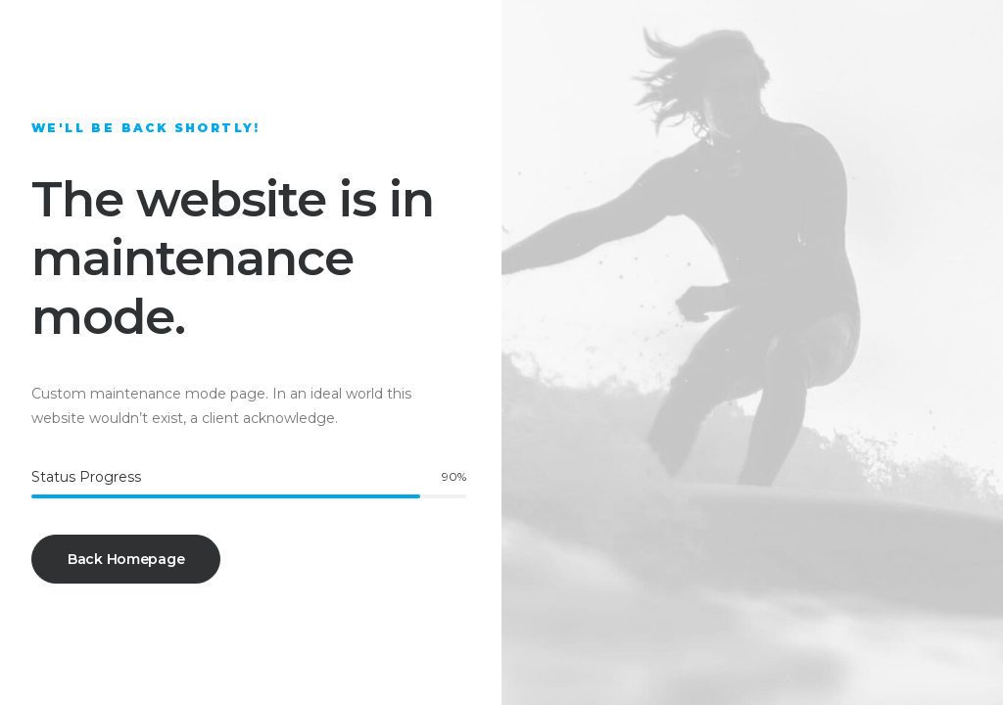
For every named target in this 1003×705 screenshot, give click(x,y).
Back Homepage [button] (126, 559)
